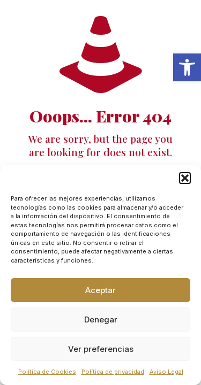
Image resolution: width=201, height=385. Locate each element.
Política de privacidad (112, 371)
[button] (187, 67)
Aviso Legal (166, 371)
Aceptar (100, 290)
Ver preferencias (100, 349)
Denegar (100, 319)
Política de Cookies (47, 371)
